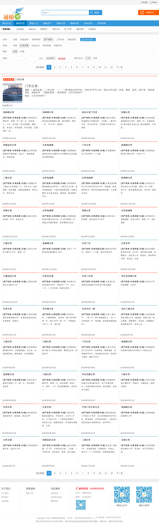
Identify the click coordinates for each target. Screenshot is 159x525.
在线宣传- (24, 39)
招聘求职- (36, 39)
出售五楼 (7, 440)
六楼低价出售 (9, 276)
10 (99, 67)
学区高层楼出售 (129, 276)
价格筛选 (50, 58)
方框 (88, 58)
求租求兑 (58, 45)
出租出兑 (32, 29)
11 (105, 67)
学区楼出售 (48, 309)
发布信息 (89, 39)
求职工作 (56, 29)
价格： (6, 58)
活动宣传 (92, 29)
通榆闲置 (74, 23)
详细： (6, 45)
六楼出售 (7, 243)
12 (111, 67)
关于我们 (5, 493)
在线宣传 (88, 23)
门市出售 (20, 79)
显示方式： (79, 58)
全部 (15, 39)
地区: (5, 51)
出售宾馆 (46, 407)
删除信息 (54, 501)
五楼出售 (125, 440)
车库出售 (7, 309)
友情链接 (5, 501)
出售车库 (125, 243)
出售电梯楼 (48, 145)
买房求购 (46, 45)
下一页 (119, 67)
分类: (5, 39)
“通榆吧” (54, 518)
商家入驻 (29, 493)
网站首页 (6, 23)
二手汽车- (60, 39)
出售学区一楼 (88, 309)
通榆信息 (20, 23)
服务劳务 (80, 29)
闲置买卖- (72, 39)
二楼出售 (7, 178)
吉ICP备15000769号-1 (83, 518)
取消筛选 (61, 58)
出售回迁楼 (48, 276)
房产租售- (48, 39)
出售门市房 (87, 276)
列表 (95, 58)
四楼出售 (125, 112)
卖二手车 (68, 29)
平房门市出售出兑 (91, 407)
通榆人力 (33, 23)
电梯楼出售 (8, 112)
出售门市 (86, 243)
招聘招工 (44, 29)
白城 (22, 51)
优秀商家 (101, 23)
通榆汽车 (61, 23)
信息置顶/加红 (56, 497)
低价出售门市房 (89, 112)
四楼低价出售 (9, 145)
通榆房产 (47, 23)
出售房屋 (20, 29)
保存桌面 (144, 2)
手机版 (154, 2)
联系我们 (5, 497)
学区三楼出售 (127, 309)
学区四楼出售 (88, 374)
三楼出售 (7, 341)
